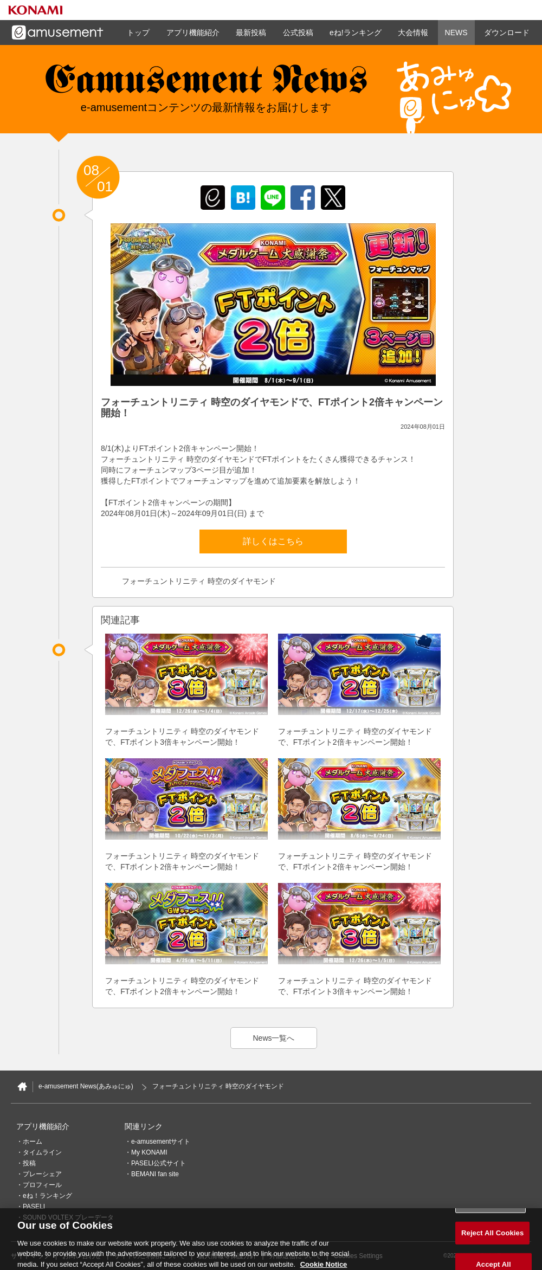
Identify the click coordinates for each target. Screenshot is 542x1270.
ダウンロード (507, 32)
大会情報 (413, 32)
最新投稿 (251, 32)
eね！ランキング (47, 1196)
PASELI (34, 1206)
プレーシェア (42, 1174)
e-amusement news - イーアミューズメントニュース (206, 84)
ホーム (32, 1141)
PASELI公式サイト (158, 1163)
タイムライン (42, 1152)
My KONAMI (149, 1152)
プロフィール (42, 1185)
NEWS (456, 32)
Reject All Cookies (492, 1237)
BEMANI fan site (155, 1174)
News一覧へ (273, 1038)
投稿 (29, 1163)
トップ (138, 32)
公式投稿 (298, 32)
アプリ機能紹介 (193, 32)
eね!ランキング (356, 32)
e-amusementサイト (160, 1141)
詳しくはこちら (273, 541)
